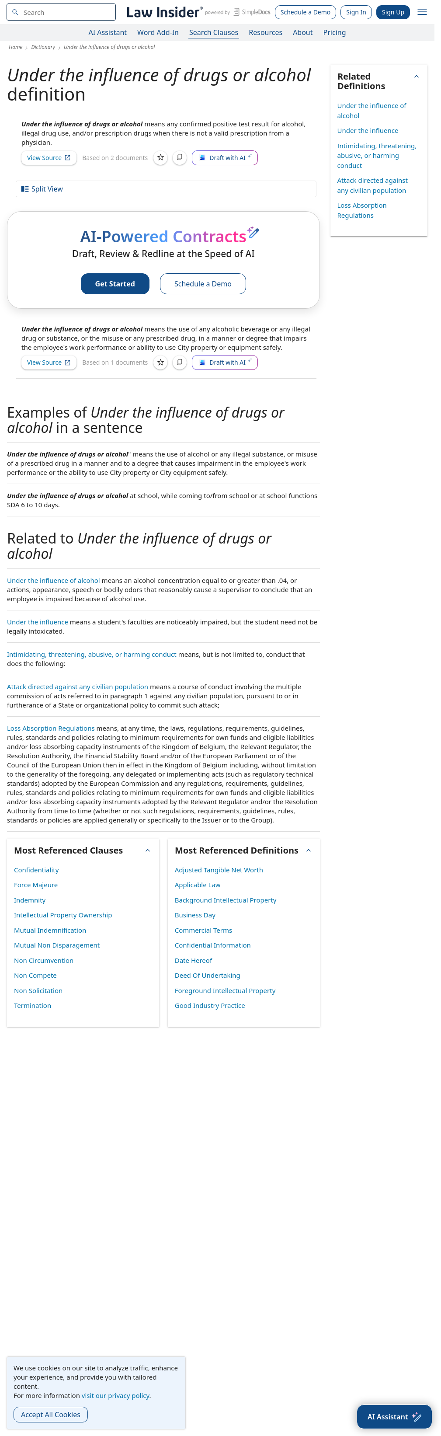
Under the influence (37, 621)
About (303, 32)
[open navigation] (422, 12)
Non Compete (35, 975)
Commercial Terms (203, 930)
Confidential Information (213, 945)
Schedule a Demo (306, 12)
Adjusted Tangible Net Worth (219, 869)
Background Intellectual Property (226, 900)
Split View (41, 189)
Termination (32, 1005)
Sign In (356, 12)
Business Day (195, 914)
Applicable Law (198, 884)
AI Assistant (108, 32)
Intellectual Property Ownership (63, 914)
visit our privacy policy (115, 1395)
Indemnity (29, 900)
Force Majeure (36, 884)
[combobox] (61, 12)
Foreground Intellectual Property (225, 990)
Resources (265, 32)
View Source (49, 157)
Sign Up (393, 12)
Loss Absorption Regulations (51, 728)
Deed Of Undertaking (207, 975)
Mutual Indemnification (50, 930)
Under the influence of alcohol (53, 580)
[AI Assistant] (394, 1417)
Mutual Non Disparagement (57, 945)
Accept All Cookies (50, 1414)
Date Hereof (193, 960)
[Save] (160, 158)
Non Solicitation (38, 990)
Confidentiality (36, 869)
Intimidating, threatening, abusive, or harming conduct (92, 654)
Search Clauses (213, 32)
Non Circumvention (43, 960)
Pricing (334, 32)
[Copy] (180, 158)
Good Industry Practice (210, 1005)
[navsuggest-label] (61, 12)
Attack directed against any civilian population (77, 686)
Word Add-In (158, 32)
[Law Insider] (197, 12)
